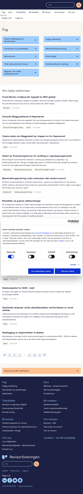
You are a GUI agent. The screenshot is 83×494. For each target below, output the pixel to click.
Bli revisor (46, 12)
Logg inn (19, 18)
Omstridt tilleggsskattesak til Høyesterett (23, 116)
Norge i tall (6, 18)
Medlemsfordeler (51, 404)
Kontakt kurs (49, 393)
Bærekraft (7, 192)
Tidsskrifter (21, 12)
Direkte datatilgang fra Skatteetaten (14, 40)
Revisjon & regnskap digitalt (14, 404)
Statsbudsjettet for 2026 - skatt (18, 288)
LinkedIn (4, 480)
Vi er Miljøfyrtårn (9, 441)
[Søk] (78, 5)
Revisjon (6, 108)
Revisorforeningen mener (13, 127)
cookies (61, 241)
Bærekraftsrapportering (56, 48)
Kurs (10, 12)
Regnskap (7, 170)
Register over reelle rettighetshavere (12, 72)
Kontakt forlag (8, 412)
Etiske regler (51, 56)
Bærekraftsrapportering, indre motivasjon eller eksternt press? (34, 178)
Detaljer (73, 265)
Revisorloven (9, 56)
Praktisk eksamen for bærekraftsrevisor (19, 427)
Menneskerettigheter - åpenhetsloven (18, 445)
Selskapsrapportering (23, 170)
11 (39, 355)
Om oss (71, 12)
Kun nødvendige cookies (41, 271)
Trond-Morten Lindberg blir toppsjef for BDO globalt (28, 97)
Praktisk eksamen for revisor (14, 423)
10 (34, 355)
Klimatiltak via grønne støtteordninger (21, 201)
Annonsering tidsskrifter (12, 408)
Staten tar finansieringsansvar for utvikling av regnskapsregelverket (37, 156)
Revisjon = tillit (50, 423)
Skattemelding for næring (57, 64)
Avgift (5, 279)
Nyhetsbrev (7, 393)
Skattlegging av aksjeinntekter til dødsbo (23, 332)
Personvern (14, 471)
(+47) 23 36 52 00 (9, 486)
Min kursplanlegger (52, 390)
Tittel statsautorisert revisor (16, 64)
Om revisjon (59, 12)
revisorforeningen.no (43, 233)
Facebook (9, 480)
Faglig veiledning (53, 39)
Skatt (28, 127)
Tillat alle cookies (67, 271)
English (5, 471)
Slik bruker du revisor (53, 427)
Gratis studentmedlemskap (55, 408)
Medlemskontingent (52, 412)
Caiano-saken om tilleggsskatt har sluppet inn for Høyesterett (33, 136)
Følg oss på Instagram (20, 480)
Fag (3, 12)
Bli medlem (34, 12)
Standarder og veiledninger (16, 48)
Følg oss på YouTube (15, 480)
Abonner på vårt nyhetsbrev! (16, 371)
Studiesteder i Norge (11, 430)
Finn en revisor (50, 430)
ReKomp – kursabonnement (56, 386)
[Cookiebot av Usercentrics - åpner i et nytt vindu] (71, 221)
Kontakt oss (7, 449)
